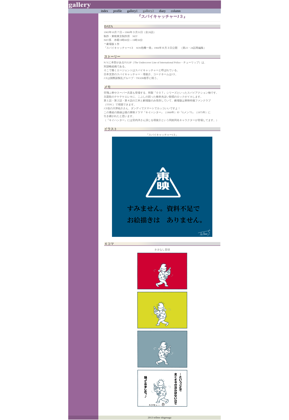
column (176, 11)
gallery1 (132, 11)
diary (162, 11)
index (104, 11)
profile (117, 11)
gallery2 (148, 11)
